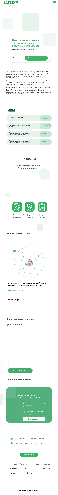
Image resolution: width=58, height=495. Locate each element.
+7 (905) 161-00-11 (40, 443)
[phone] (34, 405)
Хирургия (46, 464)
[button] (36, 58)
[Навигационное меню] (54, 2)
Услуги (12, 460)
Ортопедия (34, 464)
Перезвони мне (34, 419)
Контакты (46, 468)
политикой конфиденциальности (34, 410)
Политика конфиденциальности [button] (29, 490)
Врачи (29, 473)
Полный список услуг (18, 379)
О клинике (13, 469)
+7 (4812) (17, 443)
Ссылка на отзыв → (15, 290)
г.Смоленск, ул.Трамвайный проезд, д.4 (29, 439)
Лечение (23, 464)
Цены (13, 473)
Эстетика (13, 464)
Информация (30, 469)
